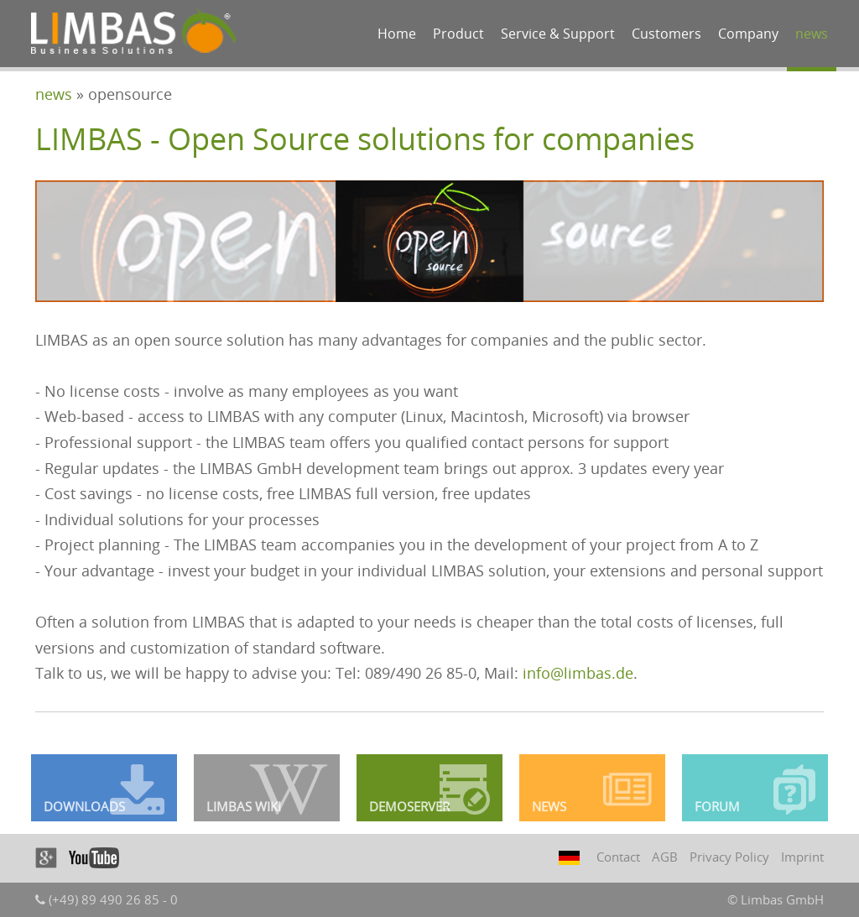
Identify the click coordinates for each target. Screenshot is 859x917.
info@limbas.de (578, 673)
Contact (618, 856)
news (811, 33)
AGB (665, 856)
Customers (666, 33)
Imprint (802, 856)
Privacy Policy (729, 856)
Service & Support (558, 33)
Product (458, 33)
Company (748, 33)
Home (396, 33)
